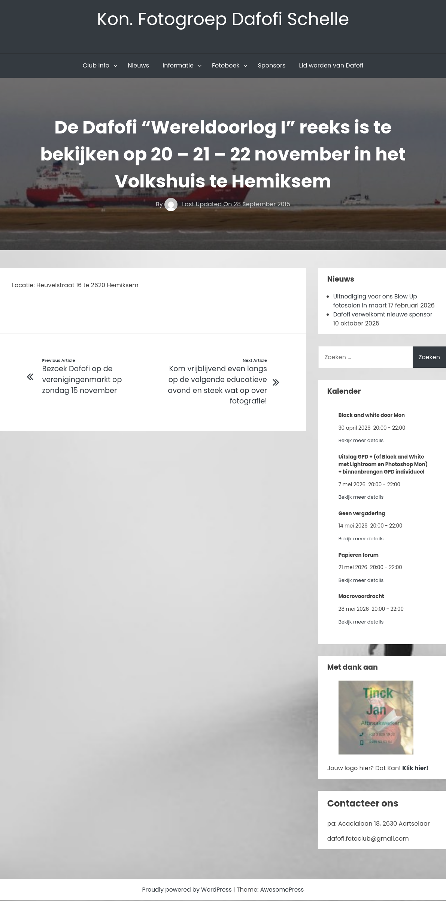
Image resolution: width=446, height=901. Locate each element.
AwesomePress (283, 890)
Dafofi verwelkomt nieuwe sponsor (384, 315)
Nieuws (138, 66)
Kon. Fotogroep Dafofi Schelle (223, 19)
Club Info (96, 66)
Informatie (178, 66)
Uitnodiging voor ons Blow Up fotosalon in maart (376, 301)
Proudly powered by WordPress (187, 890)
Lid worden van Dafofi (331, 66)
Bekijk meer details (362, 441)
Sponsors (272, 66)
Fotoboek (226, 66)
